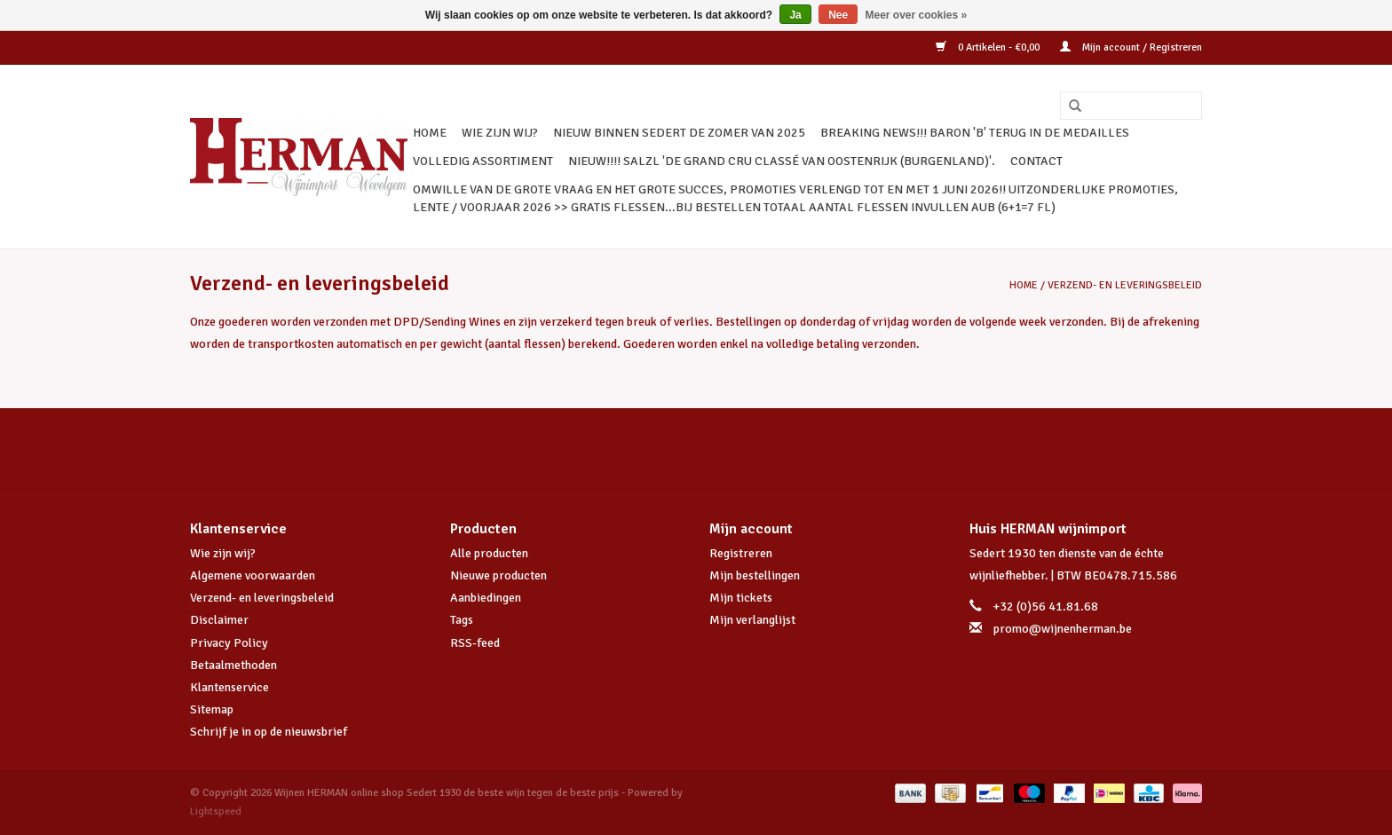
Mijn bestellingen (754, 575)
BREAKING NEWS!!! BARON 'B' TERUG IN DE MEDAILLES (974, 132)
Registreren (740, 553)
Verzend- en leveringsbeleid (1125, 285)
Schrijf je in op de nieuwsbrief (268, 731)
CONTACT (1036, 161)
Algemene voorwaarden (252, 575)
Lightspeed (215, 811)
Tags (461, 619)
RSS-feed (475, 642)
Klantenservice (229, 687)
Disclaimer (219, 619)
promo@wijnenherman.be (1062, 628)
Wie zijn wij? (223, 553)
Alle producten (489, 553)
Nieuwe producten (498, 575)
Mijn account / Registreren (1131, 47)
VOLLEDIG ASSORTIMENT (483, 161)
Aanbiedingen (485, 597)
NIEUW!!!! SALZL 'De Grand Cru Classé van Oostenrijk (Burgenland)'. (781, 161)
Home (430, 132)
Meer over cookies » (917, 15)
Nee (838, 15)
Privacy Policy (229, 642)
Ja (795, 15)
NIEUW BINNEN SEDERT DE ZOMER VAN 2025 (679, 132)
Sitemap (211, 709)
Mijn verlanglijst (752, 619)
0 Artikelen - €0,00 (989, 47)
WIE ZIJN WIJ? (500, 132)
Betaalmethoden (233, 665)
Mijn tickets (740, 597)
